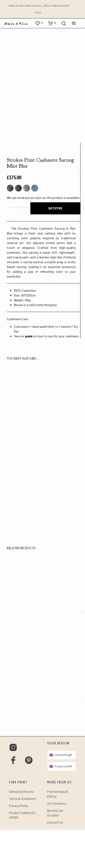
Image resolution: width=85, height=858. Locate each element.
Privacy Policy (18, 834)
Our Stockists (56, 832)
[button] (39, 23)
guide (28, 365)
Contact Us (55, 851)
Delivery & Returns (21, 820)
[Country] (61, 783)
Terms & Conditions (22, 827)
